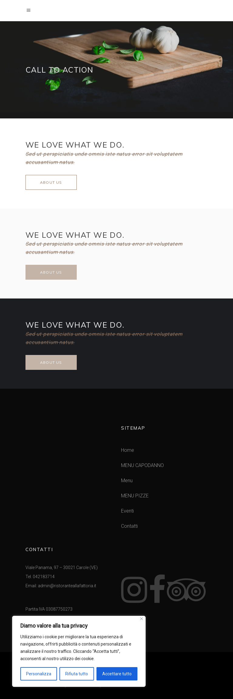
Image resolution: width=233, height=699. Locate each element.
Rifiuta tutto (76, 673)
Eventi (127, 511)
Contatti (129, 526)
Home (127, 450)
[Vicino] (141, 618)
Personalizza (38, 673)
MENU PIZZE (135, 496)
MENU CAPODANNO (142, 465)
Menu (127, 480)
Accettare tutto (117, 673)
